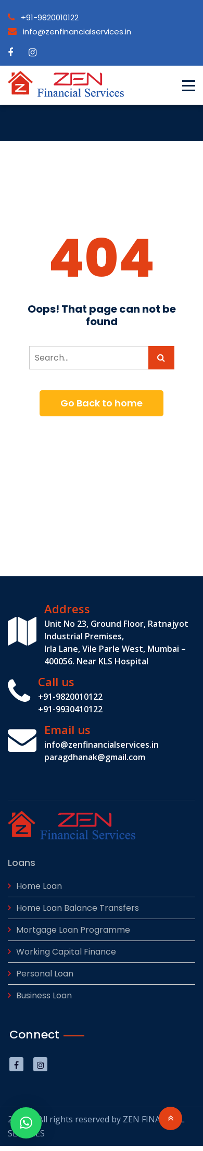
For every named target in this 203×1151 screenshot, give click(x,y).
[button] (26, 1122)
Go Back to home (101, 403)
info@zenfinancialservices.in (69, 31)
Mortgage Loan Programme (73, 930)
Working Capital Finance (66, 952)
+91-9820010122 (43, 17)
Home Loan (39, 886)
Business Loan (44, 995)
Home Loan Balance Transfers (77, 908)
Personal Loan (44, 974)
